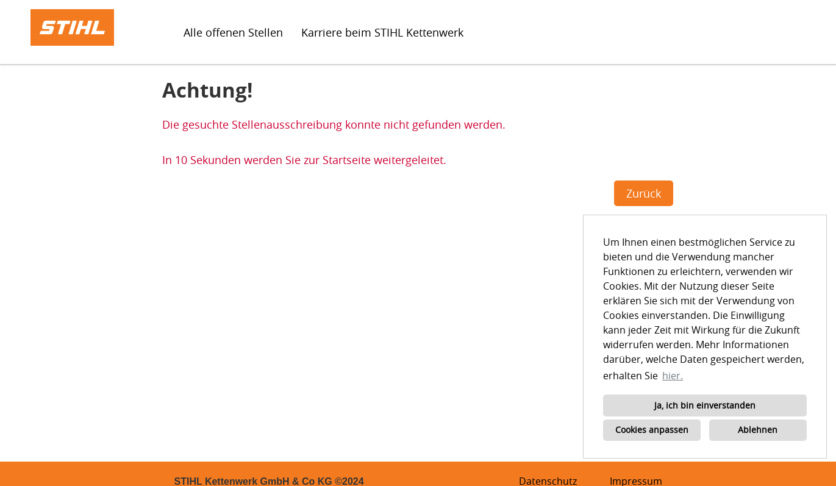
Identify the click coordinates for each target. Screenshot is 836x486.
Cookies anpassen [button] (651, 429)
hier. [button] (672, 375)
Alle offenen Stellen (233, 32)
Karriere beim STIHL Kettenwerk (382, 32)
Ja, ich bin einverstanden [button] (705, 405)
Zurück (643, 193)
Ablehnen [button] (757, 429)
